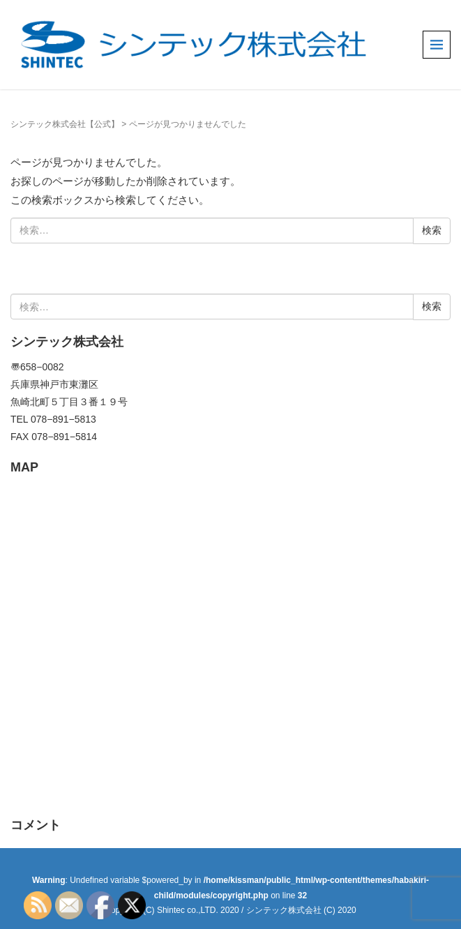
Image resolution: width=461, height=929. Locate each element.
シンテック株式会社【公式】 (64, 124)
